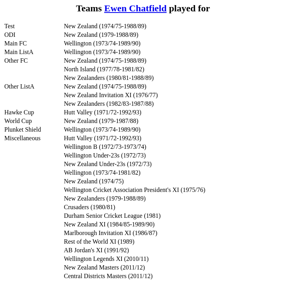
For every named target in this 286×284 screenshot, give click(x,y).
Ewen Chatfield (135, 8)
